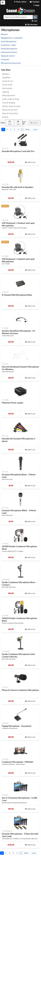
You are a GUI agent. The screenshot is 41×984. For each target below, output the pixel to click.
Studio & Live (7, 81)
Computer (5, 59)
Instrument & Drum (9, 52)
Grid (10, 123)
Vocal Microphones (8, 41)
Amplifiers (6, 77)
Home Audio (7, 84)
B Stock (5, 117)
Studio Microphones (9, 48)
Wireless (4, 34)
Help (36, 5)
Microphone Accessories (11, 63)
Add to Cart (30, 162)
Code (34, 123)
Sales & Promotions (10, 113)
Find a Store (20, 2)
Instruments (7, 88)
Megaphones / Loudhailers (12, 38)
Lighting (5, 92)
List (18, 123)
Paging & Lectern (8, 56)
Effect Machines (8, 95)
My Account (31, 24)
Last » (35, 129)
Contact (34, 2)
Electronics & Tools (9, 110)
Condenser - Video (8, 45)
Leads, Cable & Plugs (10, 99)
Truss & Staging (8, 102)
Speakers (6, 74)
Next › (27, 129)
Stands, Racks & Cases (11, 106)
